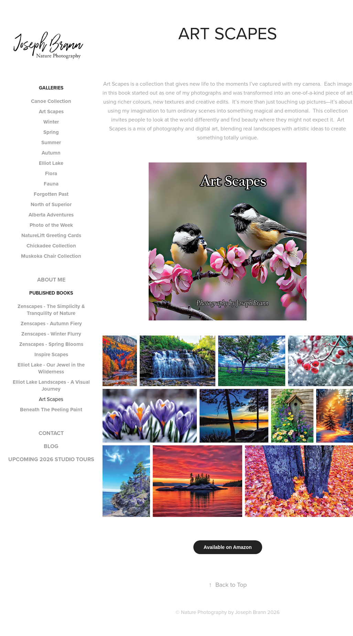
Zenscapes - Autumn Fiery (51, 323)
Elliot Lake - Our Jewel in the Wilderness (51, 368)
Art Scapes (51, 111)
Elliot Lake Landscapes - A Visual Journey (51, 385)
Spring (51, 132)
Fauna (51, 184)
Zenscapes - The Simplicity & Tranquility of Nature (51, 310)
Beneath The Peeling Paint (51, 409)
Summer (51, 142)
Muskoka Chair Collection (51, 256)
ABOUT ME (51, 280)
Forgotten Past (51, 194)
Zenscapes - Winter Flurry (51, 334)
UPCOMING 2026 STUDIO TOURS (51, 459)
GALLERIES (51, 87)
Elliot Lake (51, 163)
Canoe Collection (51, 101)
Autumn (51, 153)
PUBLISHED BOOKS (51, 292)
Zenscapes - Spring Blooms (51, 344)
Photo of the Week (51, 225)
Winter (51, 122)
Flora (51, 173)
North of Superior (51, 204)
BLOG (51, 446)
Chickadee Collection (51, 246)
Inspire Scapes (51, 354)
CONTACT (51, 433)
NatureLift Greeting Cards (51, 235)
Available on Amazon (228, 547)
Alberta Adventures (51, 215)
